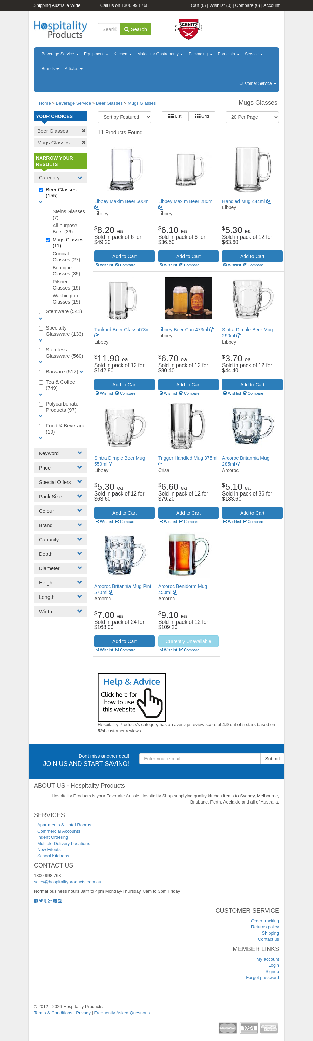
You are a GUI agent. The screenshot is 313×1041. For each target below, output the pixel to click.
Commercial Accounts (58, 831)
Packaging (200, 54)
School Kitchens (53, 855)
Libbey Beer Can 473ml (186, 329)
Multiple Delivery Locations (63, 843)
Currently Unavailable (189, 641)
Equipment (96, 54)
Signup (272, 971)
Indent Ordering (52, 837)
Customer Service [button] (257, 83)
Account (271, 5)
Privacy (83, 1012)
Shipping (270, 933)
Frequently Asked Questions (122, 1012)
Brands (50, 68)
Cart (198, 5)
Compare (247, 5)
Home (45, 103)
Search (135, 29)
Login (273, 965)
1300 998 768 (135, 5)
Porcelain (229, 54)
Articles (74, 68)
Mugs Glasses (142, 103)
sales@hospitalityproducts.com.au (67, 881)
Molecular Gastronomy (160, 54)
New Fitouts (49, 849)
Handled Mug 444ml (246, 201)
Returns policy (265, 926)
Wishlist (220, 5)
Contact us (268, 939)
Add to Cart (124, 256)
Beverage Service (60, 54)
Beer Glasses (109, 103)
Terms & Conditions (53, 1012)
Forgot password (262, 977)
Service (254, 54)
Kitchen (123, 54)
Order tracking (265, 920)
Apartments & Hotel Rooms (64, 824)
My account (268, 959)
